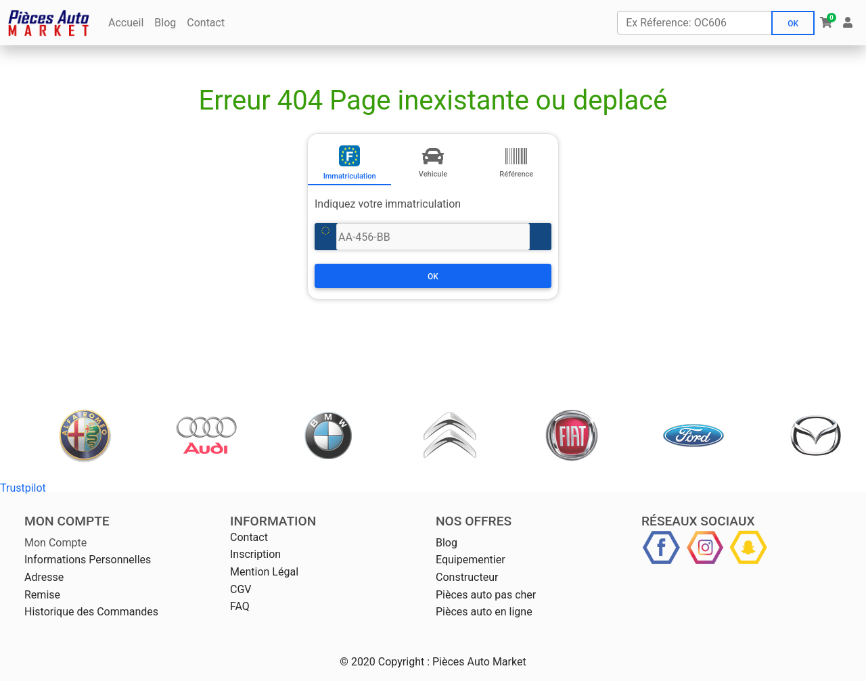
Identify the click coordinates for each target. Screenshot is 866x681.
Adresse (44, 577)
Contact (206, 22)
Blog (165, 22)
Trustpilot (23, 488)
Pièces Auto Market (479, 661)
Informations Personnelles (87, 559)
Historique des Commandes (91, 611)
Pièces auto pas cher (486, 594)
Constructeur (467, 577)
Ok (793, 23)
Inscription (255, 554)
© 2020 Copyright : (385, 661)
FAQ (240, 606)
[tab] (349, 159)
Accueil (125, 22)
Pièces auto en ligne (484, 611)
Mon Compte (55, 542)
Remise (42, 594)
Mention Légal (264, 571)
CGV (241, 589)
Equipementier (470, 559)
